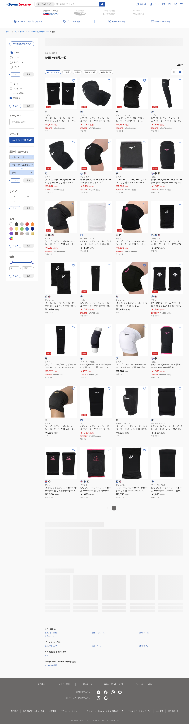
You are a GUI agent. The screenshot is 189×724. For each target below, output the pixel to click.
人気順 (67, 72)
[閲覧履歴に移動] (163, 4)
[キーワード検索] (102, 4)
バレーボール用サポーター (38, 32)
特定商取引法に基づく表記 (33, 711)
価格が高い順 (106, 72)
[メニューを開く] (181, 4)
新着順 (77, 72)
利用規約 (14, 711)
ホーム (8, 32)
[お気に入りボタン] (73, 80)
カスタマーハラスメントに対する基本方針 (105, 711)
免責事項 (52, 711)
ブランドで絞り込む (22, 139)
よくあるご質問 (63, 684)
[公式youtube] (120, 692)
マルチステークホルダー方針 (139, 711)
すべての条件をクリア (22, 44)
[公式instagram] (113, 692)
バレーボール (19, 32)
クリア (15, 74)
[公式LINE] (105, 698)
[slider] (11, 262)
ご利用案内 (40, 684)
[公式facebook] (105, 692)
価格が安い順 (90, 72)
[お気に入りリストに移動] (169, 4)
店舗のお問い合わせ (113, 684)
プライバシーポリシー (71, 711)
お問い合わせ (87, 684)
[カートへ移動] (175, 4)
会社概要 (159, 711)
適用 (28, 74)
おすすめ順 (53, 72)
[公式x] (98, 692)
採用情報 (173, 711)
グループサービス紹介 (144, 684)
